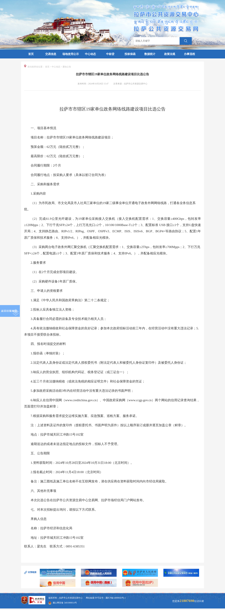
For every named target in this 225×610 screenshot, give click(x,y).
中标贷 (110, 54)
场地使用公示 (70, 54)
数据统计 (149, 54)
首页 (31, 54)
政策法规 (169, 54)
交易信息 (50, 54)
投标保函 (130, 54)
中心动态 (90, 54)
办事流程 (189, 54)
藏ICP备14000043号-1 (116, 598)
